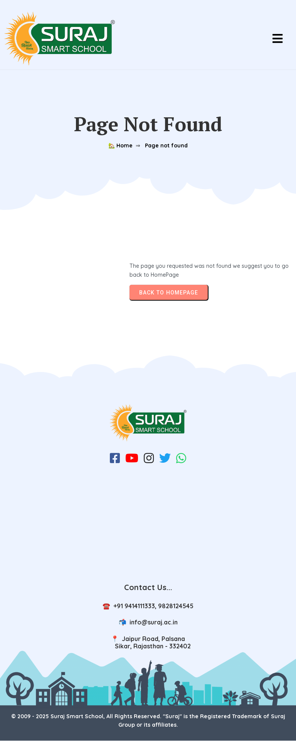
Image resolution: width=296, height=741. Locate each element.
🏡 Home (120, 145)
